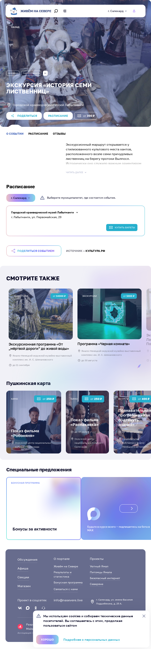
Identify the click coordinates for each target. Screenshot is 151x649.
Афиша (22, 568)
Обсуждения (27, 559)
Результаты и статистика (63, 574)
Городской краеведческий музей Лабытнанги (42, 212)
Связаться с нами (66, 589)
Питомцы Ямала (101, 572)
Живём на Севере (66, 566)
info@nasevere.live (68, 600)
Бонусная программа (68, 582)
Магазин (24, 586)
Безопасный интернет (105, 578)
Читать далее (76, 172)
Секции (23, 577)
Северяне (96, 584)
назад (12, 27)
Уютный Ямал (99, 566)
